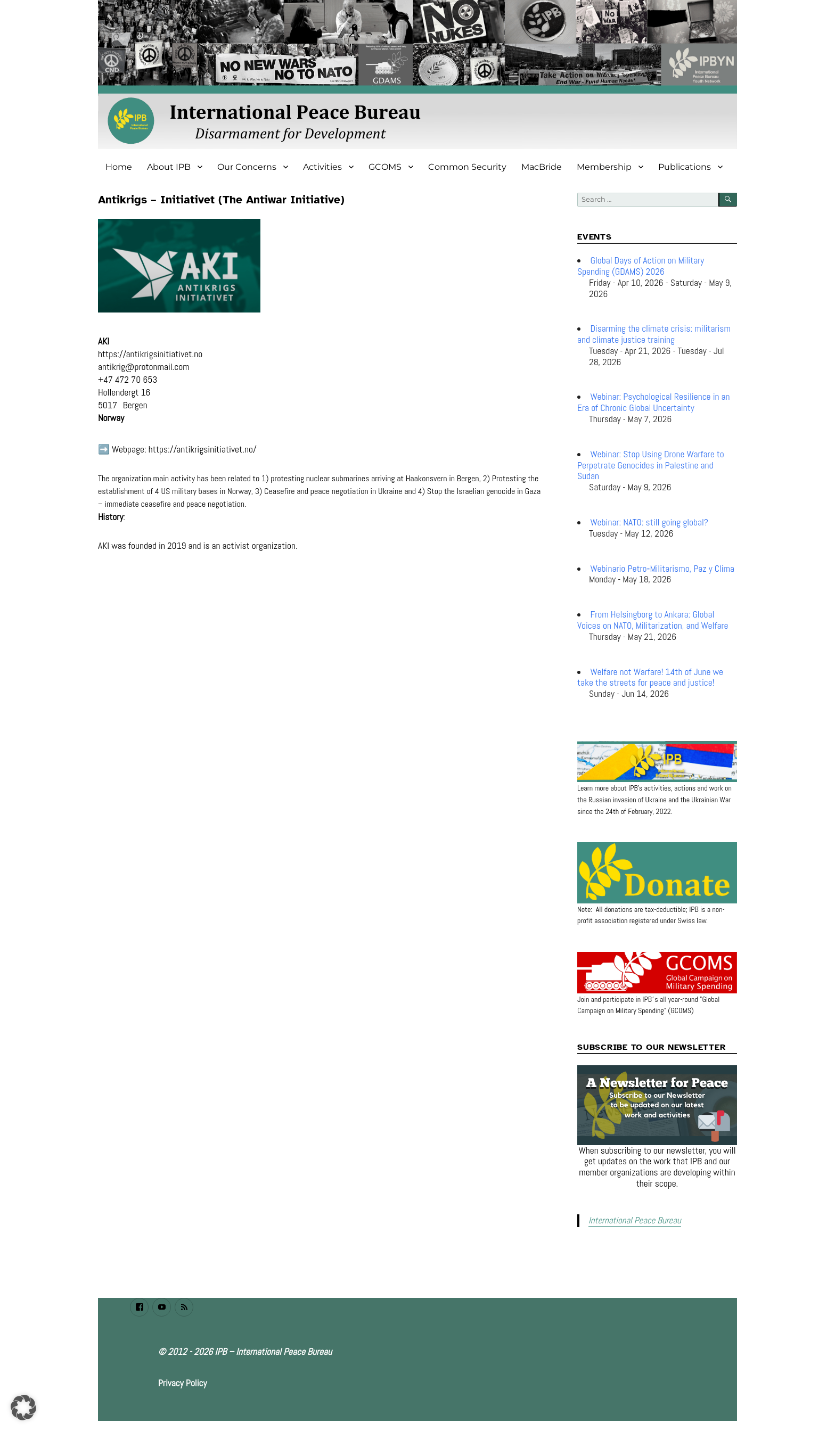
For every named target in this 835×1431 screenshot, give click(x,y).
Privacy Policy (182, 1382)
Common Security (467, 167)
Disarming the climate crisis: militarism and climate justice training (654, 334)
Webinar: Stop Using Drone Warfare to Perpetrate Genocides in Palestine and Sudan (650, 465)
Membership (604, 167)
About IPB (169, 167)
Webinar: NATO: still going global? (649, 522)
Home (118, 167)
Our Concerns (246, 167)
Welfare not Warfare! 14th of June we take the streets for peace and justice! (650, 677)
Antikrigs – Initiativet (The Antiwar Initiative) (221, 200)
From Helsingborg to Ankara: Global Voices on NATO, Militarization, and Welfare (652, 619)
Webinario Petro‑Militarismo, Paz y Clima (662, 568)
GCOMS (385, 167)
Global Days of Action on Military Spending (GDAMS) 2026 (640, 265)
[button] (23, 1407)
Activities (322, 167)
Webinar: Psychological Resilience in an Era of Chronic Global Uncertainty (653, 402)
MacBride (541, 167)
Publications (684, 167)
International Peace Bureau (632, 1220)
